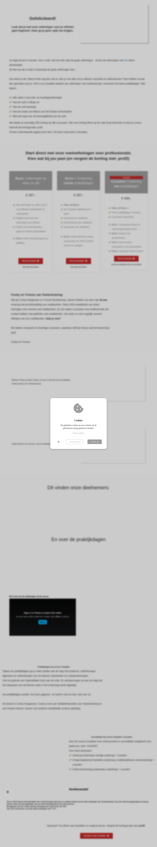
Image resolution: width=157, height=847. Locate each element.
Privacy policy (78, 433)
